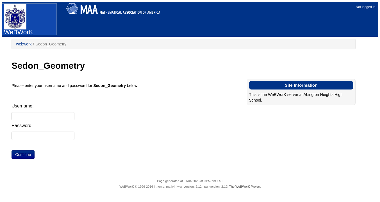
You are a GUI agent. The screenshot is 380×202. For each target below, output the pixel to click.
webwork (23, 44)
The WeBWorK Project (245, 186)
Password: (22, 125)
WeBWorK (18, 19)
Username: (22, 106)
